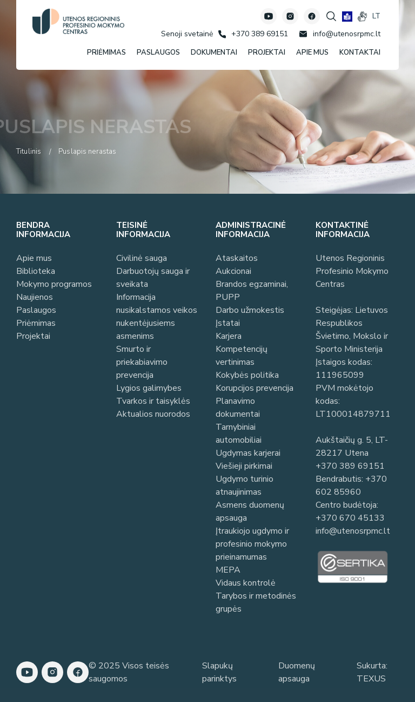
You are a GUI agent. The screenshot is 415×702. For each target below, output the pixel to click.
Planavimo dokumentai (238, 407)
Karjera (229, 336)
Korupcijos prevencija (254, 388)
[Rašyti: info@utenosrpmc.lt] (339, 34)
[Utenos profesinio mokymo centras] (78, 21)
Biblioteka (35, 271)
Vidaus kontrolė (246, 583)
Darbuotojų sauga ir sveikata (153, 277)
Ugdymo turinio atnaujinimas (244, 485)
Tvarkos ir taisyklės (153, 401)
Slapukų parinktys (219, 672)
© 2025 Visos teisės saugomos (129, 672)
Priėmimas (36, 323)
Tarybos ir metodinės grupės (256, 602)
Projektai (33, 336)
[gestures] (362, 16)
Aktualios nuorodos (153, 414)
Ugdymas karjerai (248, 453)
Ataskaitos (237, 258)
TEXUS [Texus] (371, 679)
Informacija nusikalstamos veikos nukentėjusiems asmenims (156, 316)
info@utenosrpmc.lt (353, 531)
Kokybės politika (247, 375)
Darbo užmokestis (250, 310)
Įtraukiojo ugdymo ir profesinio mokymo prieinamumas (252, 544)
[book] (347, 16)
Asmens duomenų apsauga (250, 511)
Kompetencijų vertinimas (241, 355)
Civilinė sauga (141, 258)
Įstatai (228, 323)
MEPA (228, 570)
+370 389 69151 (350, 466)
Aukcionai (233, 271)
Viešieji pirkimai (244, 466)
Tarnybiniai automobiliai (239, 433)
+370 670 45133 (350, 518)
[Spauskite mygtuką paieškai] (331, 16)
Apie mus (34, 258)
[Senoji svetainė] (187, 34)
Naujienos (34, 297)
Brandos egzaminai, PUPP (252, 290)
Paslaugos (36, 310)
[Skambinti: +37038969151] (253, 34)
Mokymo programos (54, 284)
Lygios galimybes (149, 388)
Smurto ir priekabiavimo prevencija (142, 362)
